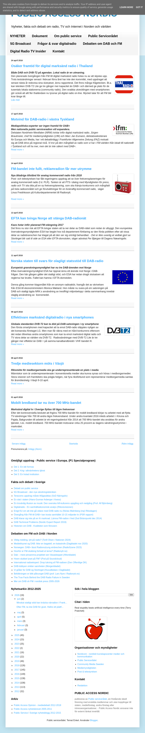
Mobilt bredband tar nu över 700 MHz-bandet (46, 403)
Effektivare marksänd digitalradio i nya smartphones (52, 317)
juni (19, 599)
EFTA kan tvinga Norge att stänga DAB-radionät (48, 218)
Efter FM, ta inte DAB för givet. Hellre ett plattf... (40, 607)
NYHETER (17, 36)
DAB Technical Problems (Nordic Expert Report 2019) (40, 522)
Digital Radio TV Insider (28, 51)
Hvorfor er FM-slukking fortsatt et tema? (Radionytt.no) (40, 551)
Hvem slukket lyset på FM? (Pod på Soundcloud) (38, 559)
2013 (17, 687)
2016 (17, 674)
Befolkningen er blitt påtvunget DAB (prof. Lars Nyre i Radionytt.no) (47, 574)
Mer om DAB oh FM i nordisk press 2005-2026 (36, 581)
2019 (17, 661)
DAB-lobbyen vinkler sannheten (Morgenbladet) (37, 566)
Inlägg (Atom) (35, 449)
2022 (17, 648)
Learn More (126, 7)
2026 (17, 595)
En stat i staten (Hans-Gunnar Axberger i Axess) (37, 499)
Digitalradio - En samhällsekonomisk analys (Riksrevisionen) (43, 507)
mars (20, 621)
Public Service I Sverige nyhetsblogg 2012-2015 (37, 713)
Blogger (94, 720)
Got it (139, 7)
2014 (17, 683)
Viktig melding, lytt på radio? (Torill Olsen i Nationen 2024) (42, 540)
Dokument (39, 36)
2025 (17, 635)
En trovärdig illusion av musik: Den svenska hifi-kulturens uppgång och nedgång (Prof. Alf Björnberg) (63, 503)
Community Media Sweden (90, 664)
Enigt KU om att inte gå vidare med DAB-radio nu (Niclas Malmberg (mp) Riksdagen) (55, 511)
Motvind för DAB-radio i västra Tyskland (42, 119)
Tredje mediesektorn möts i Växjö (37, 363)
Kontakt (58, 51)
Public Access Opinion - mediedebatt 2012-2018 (37, 705)
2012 (17, 691)
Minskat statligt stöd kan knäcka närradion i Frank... (42, 602)
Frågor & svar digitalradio (57, 43)
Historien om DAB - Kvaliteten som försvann (35, 526)
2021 (17, 652)
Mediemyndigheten (86, 668)
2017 (17, 670)
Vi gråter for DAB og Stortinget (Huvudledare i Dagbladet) (42, 570)
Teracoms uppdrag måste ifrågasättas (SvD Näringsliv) (41, 496)
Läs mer (15, 100)
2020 (17, 657)
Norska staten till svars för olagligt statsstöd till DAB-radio (57, 261)
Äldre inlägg (127, 444)
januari (20, 630)
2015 (17, 678)
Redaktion (82, 685)
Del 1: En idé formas (24, 467)
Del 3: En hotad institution (26, 474)
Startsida (73, 444)
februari (21, 625)
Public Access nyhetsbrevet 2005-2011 (33, 709)
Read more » (17, 149)
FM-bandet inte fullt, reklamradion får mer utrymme (51, 169)
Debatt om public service (26, 488)
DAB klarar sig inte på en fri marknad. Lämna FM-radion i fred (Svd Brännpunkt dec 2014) (58, 518)
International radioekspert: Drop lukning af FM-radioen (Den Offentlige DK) (50, 562)
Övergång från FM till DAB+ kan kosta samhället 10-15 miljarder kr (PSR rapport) (53, 514)
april (19, 617)
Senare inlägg (18, 444)
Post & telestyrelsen (87, 671)
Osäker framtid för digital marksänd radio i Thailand (52, 66)
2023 (17, 644)
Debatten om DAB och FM (102, 43)
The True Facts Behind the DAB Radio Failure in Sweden (42, 577)
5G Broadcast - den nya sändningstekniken (35, 492)
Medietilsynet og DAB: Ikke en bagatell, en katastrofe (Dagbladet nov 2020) (51, 543)
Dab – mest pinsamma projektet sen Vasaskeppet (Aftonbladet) (45, 555)
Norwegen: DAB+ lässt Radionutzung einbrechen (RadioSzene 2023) (48, 547)
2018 (17, 665)
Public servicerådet (97, 699)
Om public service (67, 36)
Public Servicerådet (103, 36)
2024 (17, 639)
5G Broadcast (20, 43)
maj (19, 612)
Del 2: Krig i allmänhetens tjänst (29, 470)
